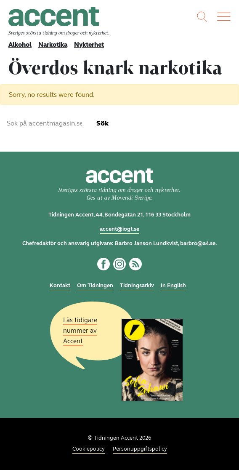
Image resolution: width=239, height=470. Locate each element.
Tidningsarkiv (137, 285)
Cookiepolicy (88, 449)
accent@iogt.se (119, 229)
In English (173, 285)
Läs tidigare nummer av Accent (80, 330)
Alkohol (20, 44)
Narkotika (52, 44)
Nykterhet (89, 44)
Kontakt (60, 285)
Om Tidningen (95, 285)
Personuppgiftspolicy (140, 449)
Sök (102, 123)
